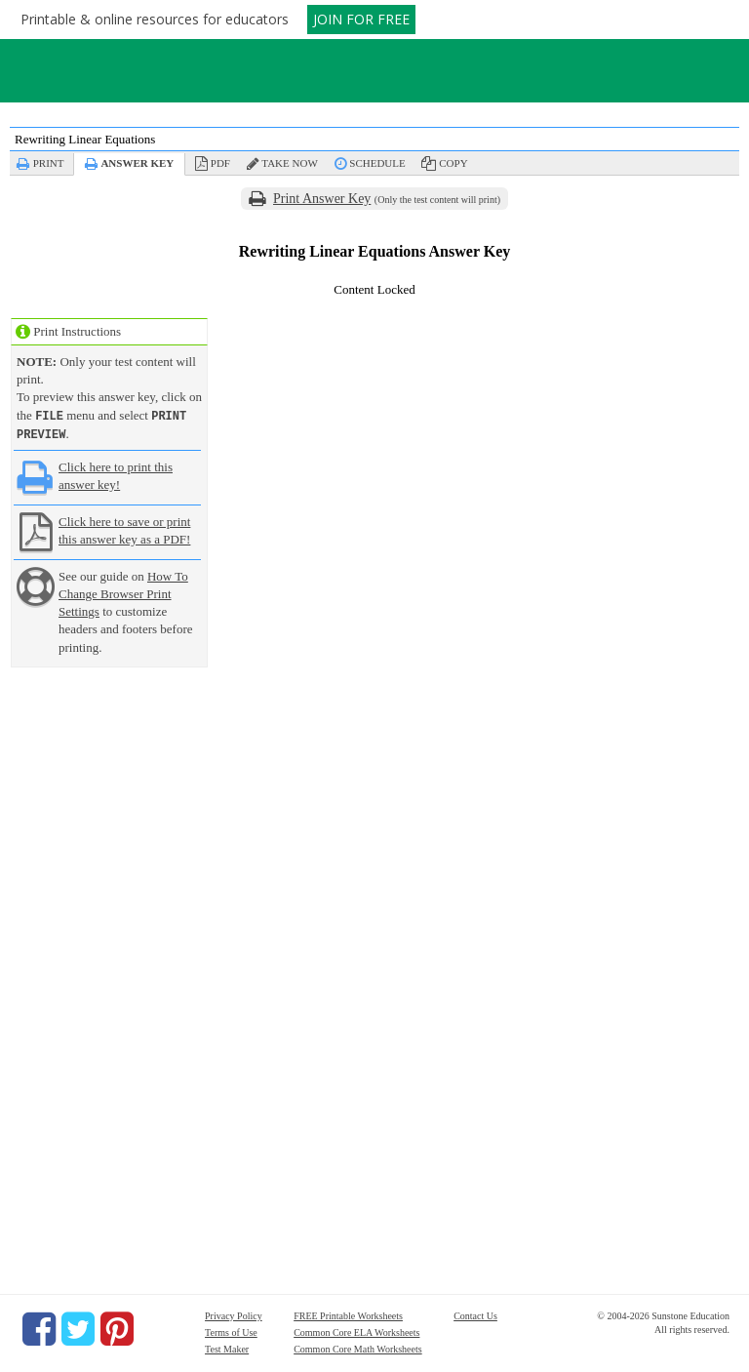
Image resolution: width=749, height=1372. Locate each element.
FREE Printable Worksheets (348, 1314)
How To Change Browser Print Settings (123, 592)
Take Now (289, 163)
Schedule (377, 163)
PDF (220, 163)
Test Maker (227, 1347)
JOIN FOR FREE (361, 19)
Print (48, 163)
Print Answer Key (322, 198)
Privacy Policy (233, 1314)
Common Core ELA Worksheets (356, 1330)
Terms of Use (231, 1330)
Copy (453, 163)
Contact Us (475, 1314)
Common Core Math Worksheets (358, 1347)
